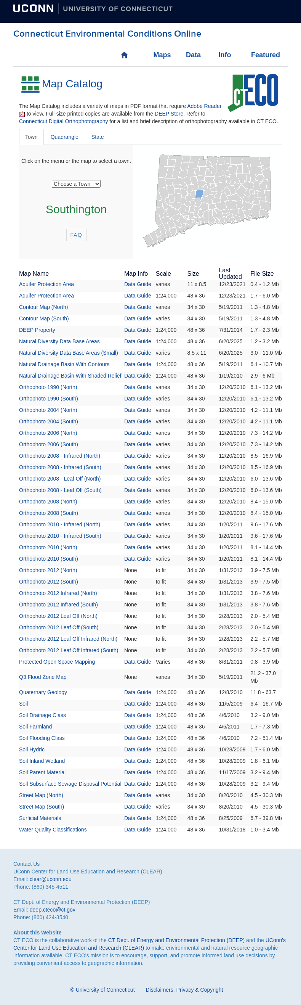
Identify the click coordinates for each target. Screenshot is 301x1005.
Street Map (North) (41, 795)
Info (224, 55)
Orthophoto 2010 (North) (48, 547)
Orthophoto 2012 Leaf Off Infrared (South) (68, 650)
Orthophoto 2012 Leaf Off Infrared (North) (68, 639)
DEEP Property (37, 330)
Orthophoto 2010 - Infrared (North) (59, 524)
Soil (23, 704)
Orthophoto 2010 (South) (48, 559)
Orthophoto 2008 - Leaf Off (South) (60, 490)
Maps (161, 55)
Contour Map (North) (43, 307)
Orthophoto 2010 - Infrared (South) (60, 536)
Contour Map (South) (44, 318)
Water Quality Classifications (53, 830)
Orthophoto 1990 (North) (48, 387)
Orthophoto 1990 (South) (48, 399)
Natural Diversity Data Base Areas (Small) (68, 353)
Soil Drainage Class (42, 715)
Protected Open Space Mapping (57, 662)
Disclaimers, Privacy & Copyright (184, 990)
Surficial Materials (40, 818)
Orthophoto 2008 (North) (48, 501)
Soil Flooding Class (42, 738)
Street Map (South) (41, 807)
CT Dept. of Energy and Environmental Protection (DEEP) (176, 940)
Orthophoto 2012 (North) (48, 570)
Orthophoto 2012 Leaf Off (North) (58, 616)
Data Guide (137, 284)
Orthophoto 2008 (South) (48, 513)
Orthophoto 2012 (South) (48, 582)
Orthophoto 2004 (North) (48, 410)
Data (193, 55)
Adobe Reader (204, 106)
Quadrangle (64, 137)
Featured (259, 55)
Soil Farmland (35, 727)
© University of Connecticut (102, 990)
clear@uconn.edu (51, 879)
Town (31, 137)
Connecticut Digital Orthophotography (63, 121)
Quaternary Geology (43, 692)
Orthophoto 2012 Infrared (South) (58, 604)
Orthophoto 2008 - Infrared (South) (60, 467)
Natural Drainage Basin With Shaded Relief (70, 376)
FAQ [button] (76, 235)
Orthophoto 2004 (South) (48, 421)
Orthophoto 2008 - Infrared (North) (59, 456)
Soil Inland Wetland (42, 761)
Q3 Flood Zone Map (43, 677)
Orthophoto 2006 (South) (48, 444)
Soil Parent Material (42, 772)
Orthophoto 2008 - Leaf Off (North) (60, 479)
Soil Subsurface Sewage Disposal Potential (70, 784)
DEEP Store (169, 114)
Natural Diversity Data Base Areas (59, 341)
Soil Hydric (32, 749)
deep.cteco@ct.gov (52, 910)
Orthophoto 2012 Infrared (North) (58, 593)
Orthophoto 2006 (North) (48, 433)
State (97, 137)
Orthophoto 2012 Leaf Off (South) (58, 627)
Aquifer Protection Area (46, 284)
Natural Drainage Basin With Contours (64, 364)
